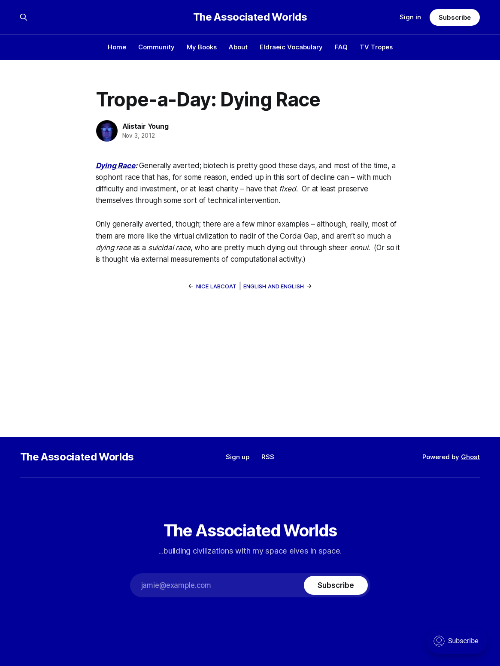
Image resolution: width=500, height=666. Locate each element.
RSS (267, 457)
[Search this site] (23, 17)
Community (156, 47)
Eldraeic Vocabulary (291, 47)
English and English (273, 286)
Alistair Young (145, 126)
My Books (202, 47)
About (238, 47)
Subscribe (455, 17)
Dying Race (115, 165)
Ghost (470, 457)
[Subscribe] (335, 585)
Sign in (410, 17)
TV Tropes (376, 47)
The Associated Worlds (250, 17)
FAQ (341, 47)
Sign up (237, 457)
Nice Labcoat (216, 286)
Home (117, 47)
